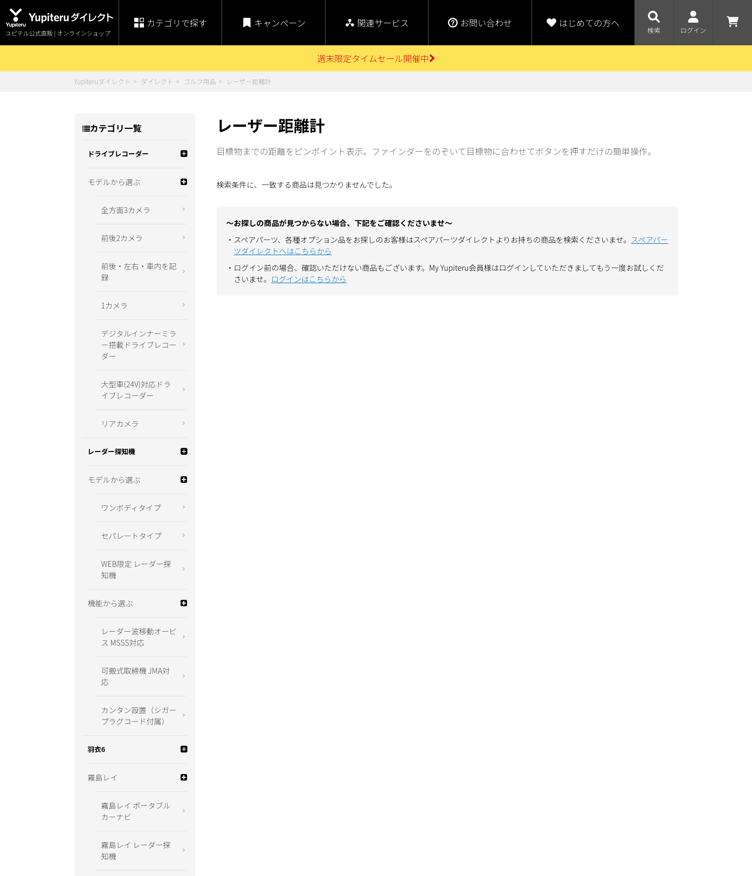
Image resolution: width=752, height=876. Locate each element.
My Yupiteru (524, 815)
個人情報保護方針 (350, 796)
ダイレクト (157, 81)
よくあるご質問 (233, 818)
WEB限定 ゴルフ (115, 443)
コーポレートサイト (536, 802)
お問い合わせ (342, 818)
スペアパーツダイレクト (542, 841)
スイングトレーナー (122, 387)
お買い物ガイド (233, 773)
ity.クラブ (521, 828)
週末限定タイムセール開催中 (376, 58)
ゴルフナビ (107, 359)
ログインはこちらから (309, 278)
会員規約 (222, 841)
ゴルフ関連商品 (114, 415)
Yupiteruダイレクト (102, 81)
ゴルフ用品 (200, 81)
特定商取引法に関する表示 (365, 773)
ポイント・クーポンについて (256, 796)
